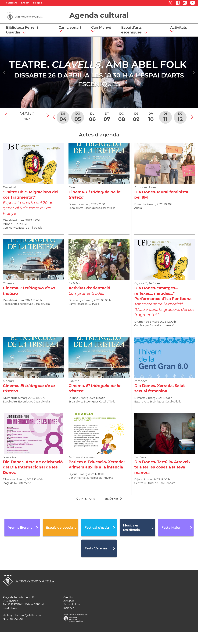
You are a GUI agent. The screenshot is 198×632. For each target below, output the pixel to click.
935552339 (14, 604)
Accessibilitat (71, 604)
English (25, 2)
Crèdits (68, 597)
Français (37, 2)
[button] (71, 29)
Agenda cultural (99, 15)
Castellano (11, 2)
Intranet (68, 608)
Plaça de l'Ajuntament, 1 (18, 597)
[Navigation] (4, 72)
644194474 (10, 608)
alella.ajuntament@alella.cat (21, 615)
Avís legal (69, 601)
